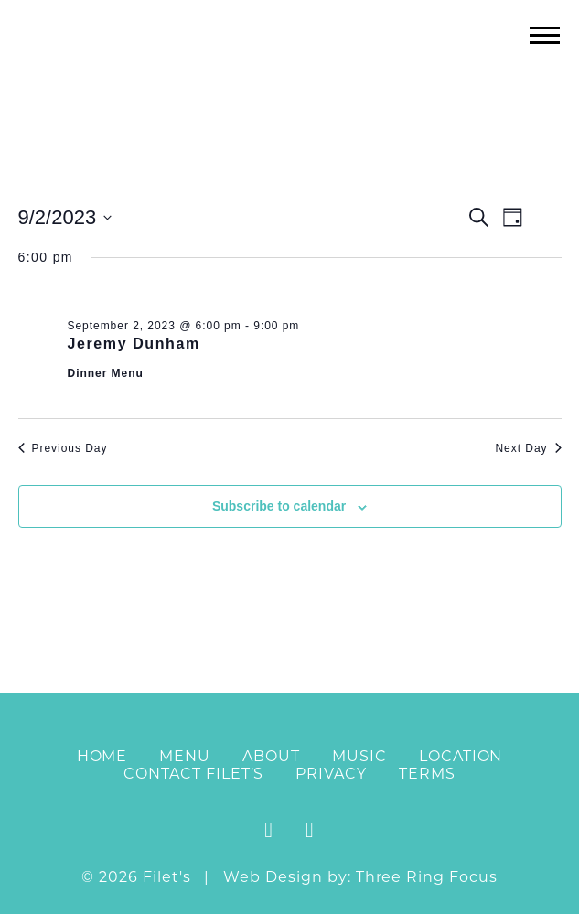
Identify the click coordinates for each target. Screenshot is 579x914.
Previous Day (63, 448)
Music (359, 756)
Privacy (331, 773)
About (271, 756)
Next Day (528, 448)
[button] (545, 34)
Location (461, 756)
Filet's (289, 71)
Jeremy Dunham (134, 343)
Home (102, 756)
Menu (184, 756)
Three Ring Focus (427, 877)
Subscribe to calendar (279, 506)
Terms (427, 773)
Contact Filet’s (193, 773)
